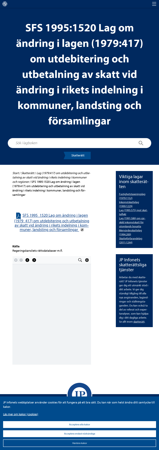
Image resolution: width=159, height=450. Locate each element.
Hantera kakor (79, 443)
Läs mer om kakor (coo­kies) (20, 414)
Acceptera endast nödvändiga (79, 433)
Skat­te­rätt (77, 155)
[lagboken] (5, 4)
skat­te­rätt (139, 321)
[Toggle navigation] (154, 4)
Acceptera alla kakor (79, 424)
